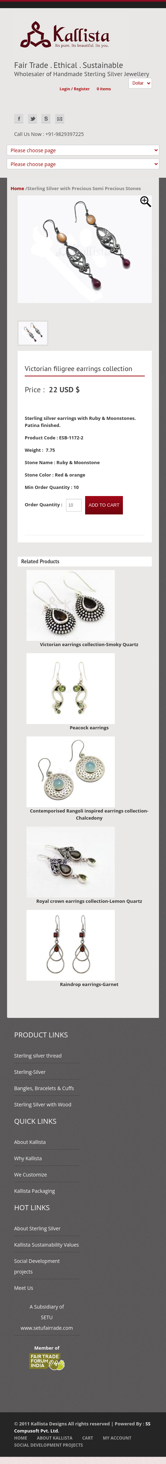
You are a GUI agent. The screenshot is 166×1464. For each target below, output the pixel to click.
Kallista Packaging (34, 1190)
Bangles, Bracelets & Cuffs (44, 1088)
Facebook (18, 118)
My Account (117, 1438)
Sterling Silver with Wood (42, 1104)
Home (17, 188)
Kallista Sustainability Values (46, 1244)
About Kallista (30, 1142)
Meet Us (23, 1287)
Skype (46, 118)
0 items (104, 88)
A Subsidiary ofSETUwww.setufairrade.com (47, 1317)
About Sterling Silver (37, 1228)
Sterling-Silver (30, 1072)
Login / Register (75, 88)
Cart (87, 1438)
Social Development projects (48, 1445)
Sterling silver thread (38, 1055)
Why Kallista (28, 1158)
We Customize (30, 1174)
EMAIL (59, 118)
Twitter (32, 118)
